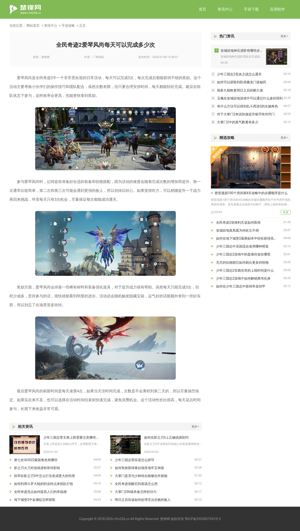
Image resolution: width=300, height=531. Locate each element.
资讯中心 (225, 9)
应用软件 (277, 9)
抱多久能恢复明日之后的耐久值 (240, 90)
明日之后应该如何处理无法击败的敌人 (143, 500)
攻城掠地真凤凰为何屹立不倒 (237, 230)
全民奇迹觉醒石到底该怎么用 (136, 484)
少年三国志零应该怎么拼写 (134, 460)
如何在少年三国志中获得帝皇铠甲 (240, 286)
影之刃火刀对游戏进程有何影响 (37, 468)
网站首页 (33, 25)
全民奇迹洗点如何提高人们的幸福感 (40, 492)
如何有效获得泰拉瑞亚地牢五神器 (139, 468)
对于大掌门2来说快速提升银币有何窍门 (246, 114)
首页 (202, 9)
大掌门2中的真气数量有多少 (237, 122)
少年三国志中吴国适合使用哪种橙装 (242, 246)
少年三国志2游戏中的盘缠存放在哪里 (243, 254)
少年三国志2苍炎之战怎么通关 (239, 74)
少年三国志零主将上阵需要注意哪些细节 (72, 437)
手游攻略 (68, 25)
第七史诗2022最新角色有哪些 (35, 460)
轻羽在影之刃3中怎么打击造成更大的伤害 (44, 476)
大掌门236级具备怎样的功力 (136, 492)
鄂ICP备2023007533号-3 (203, 519)
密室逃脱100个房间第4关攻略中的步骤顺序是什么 (251, 193)
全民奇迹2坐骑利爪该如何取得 (238, 222)
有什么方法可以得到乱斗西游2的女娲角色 (247, 106)
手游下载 (251, 9)
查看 (286, 212)
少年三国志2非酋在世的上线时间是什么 (245, 270)
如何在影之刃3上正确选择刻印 (166, 437)
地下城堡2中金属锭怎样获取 (34, 500)
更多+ (195, 426)
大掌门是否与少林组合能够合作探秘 (141, 476)
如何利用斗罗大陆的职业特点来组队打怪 (43, 484)
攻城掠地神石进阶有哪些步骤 (241, 50)
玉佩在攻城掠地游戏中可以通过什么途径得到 (250, 98)
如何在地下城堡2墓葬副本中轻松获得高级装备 (250, 238)
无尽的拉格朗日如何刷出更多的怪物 (242, 262)
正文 (82, 25)
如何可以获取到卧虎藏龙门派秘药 (241, 82)
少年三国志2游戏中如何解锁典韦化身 (243, 278)
